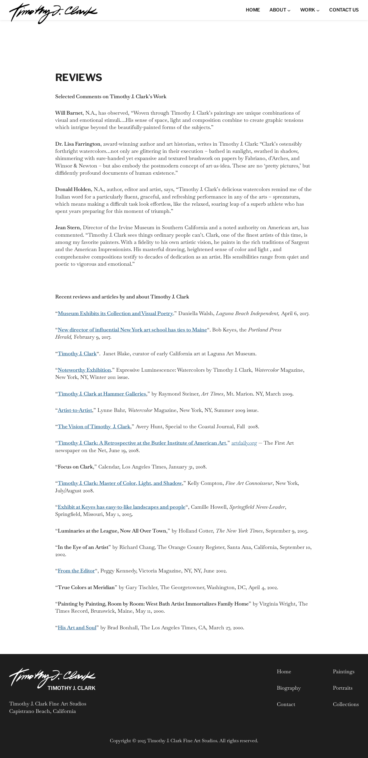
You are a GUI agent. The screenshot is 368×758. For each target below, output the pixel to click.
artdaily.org (244, 442)
